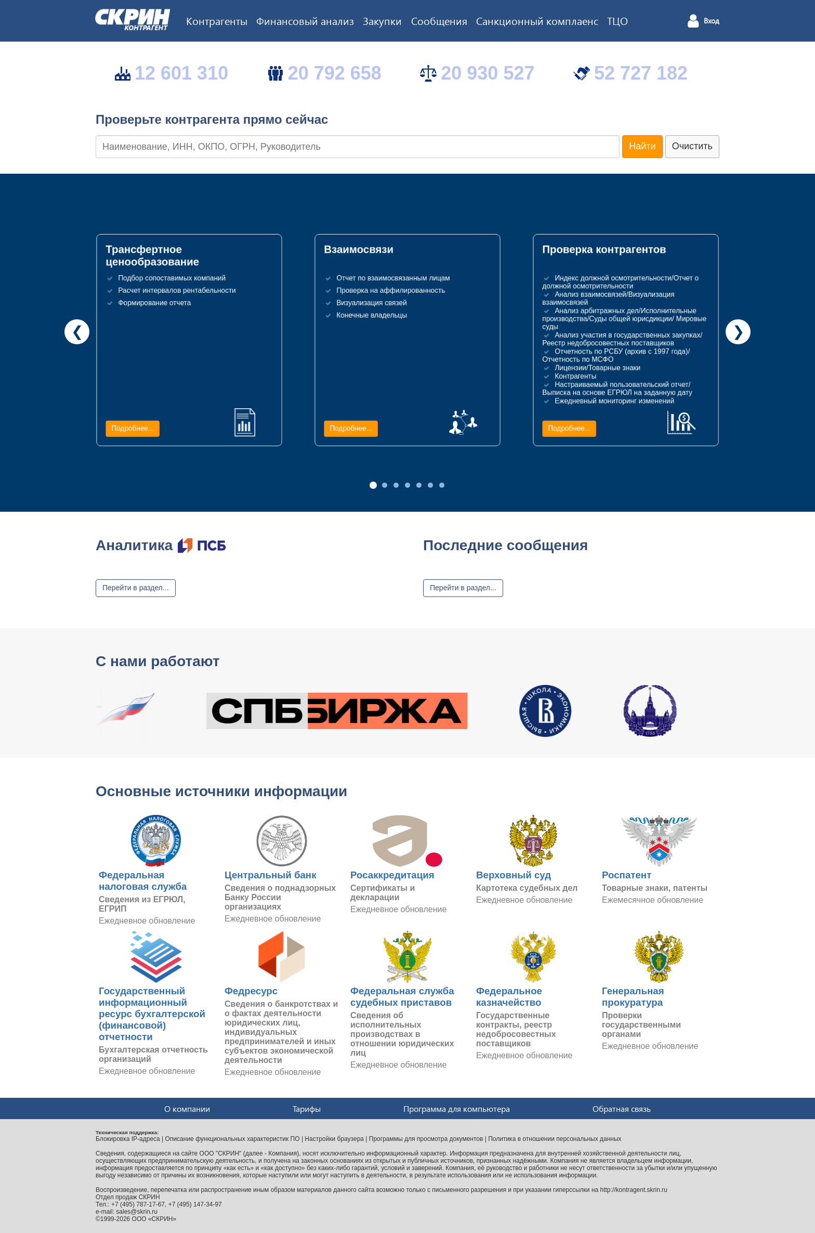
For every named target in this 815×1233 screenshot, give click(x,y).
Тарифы (307, 1108)
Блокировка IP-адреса (128, 1139)
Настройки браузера (334, 1139)
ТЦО (617, 20)
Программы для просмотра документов (426, 1139)
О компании (187, 1108)
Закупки (382, 20)
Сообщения (439, 20)
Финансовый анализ (305, 20)
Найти (642, 146)
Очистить (692, 146)
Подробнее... (132, 428)
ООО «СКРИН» (154, 1219)
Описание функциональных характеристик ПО (232, 1139)
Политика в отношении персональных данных (554, 1139)
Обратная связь (622, 1108)
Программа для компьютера (456, 1108)
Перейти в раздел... (135, 587)
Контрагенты (216, 20)
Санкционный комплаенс (537, 20)
